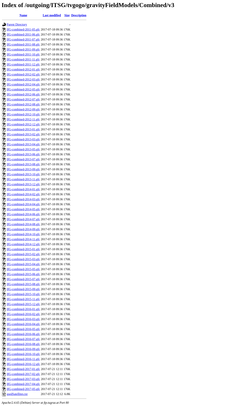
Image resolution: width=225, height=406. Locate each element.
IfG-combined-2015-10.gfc (23, 294)
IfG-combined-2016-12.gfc (23, 364)
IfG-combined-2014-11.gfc (23, 239)
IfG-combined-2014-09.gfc (23, 229)
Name (23, 15)
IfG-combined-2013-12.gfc (23, 184)
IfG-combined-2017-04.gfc (23, 384)
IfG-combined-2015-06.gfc (23, 274)
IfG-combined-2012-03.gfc (23, 79)
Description (78, 15)
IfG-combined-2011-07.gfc (23, 39)
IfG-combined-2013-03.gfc (23, 139)
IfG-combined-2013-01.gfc (23, 129)
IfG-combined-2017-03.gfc (23, 379)
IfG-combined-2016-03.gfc (23, 319)
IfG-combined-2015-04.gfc (23, 264)
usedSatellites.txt (17, 394)
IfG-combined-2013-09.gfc (23, 169)
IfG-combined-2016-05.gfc (23, 329)
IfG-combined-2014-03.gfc (23, 199)
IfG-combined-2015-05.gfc (23, 269)
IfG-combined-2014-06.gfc (23, 214)
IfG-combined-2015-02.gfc (23, 254)
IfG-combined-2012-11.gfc (23, 119)
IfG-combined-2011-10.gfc (23, 54)
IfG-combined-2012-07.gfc (23, 99)
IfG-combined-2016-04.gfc (23, 324)
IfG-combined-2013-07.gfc (23, 159)
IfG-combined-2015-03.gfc (23, 259)
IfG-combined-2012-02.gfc (23, 74)
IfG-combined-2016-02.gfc (23, 314)
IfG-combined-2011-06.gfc (23, 34)
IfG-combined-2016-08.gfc (23, 344)
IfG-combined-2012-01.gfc (23, 69)
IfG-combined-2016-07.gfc (23, 339)
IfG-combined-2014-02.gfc (23, 194)
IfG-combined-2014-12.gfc (23, 244)
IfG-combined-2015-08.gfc (23, 284)
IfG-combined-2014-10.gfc (23, 234)
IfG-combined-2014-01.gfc (23, 189)
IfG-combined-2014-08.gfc (23, 224)
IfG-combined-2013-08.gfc (23, 164)
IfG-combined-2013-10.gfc (23, 174)
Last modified (52, 15)
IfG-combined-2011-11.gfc (23, 59)
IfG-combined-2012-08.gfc (23, 104)
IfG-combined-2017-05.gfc (23, 389)
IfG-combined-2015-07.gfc (23, 279)
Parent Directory (17, 24)
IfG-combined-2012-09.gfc (23, 109)
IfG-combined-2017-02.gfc (23, 374)
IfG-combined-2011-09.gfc (23, 49)
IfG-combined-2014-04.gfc (23, 204)
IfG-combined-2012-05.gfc (23, 89)
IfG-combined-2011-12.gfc (23, 64)
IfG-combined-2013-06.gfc (23, 154)
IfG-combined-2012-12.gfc (23, 124)
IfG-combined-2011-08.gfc (23, 44)
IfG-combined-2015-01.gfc (23, 249)
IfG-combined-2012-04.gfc (23, 84)
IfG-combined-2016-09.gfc (23, 349)
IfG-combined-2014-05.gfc (23, 209)
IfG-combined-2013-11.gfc (23, 179)
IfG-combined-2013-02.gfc (23, 134)
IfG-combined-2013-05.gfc (23, 149)
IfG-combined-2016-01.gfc (23, 309)
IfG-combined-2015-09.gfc (23, 289)
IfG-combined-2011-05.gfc (23, 29)
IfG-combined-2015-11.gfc (23, 299)
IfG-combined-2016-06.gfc (23, 334)
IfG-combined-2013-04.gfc (23, 144)
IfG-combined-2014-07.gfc (23, 219)
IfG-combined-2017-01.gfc (23, 369)
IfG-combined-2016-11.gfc (23, 359)
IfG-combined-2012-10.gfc (23, 114)
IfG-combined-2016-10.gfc (23, 354)
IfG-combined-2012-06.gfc (23, 94)
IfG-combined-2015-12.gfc (23, 304)
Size (67, 15)
